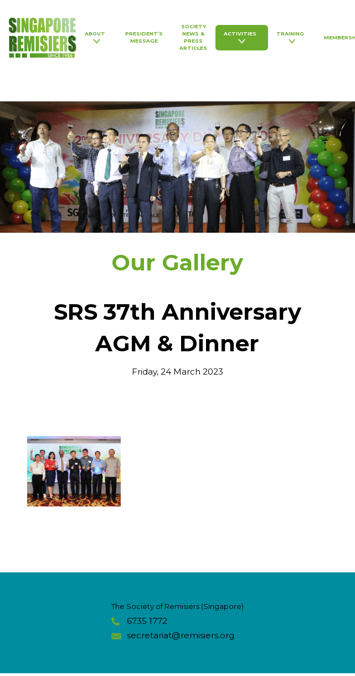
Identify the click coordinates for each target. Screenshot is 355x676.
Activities (242, 37)
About (97, 37)
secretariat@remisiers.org (180, 635)
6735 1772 (147, 621)
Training (291, 37)
